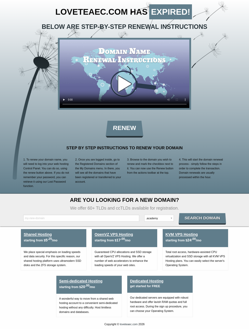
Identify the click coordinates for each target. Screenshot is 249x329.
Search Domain (202, 218)
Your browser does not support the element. (124, 74)
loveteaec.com (129, 324)
